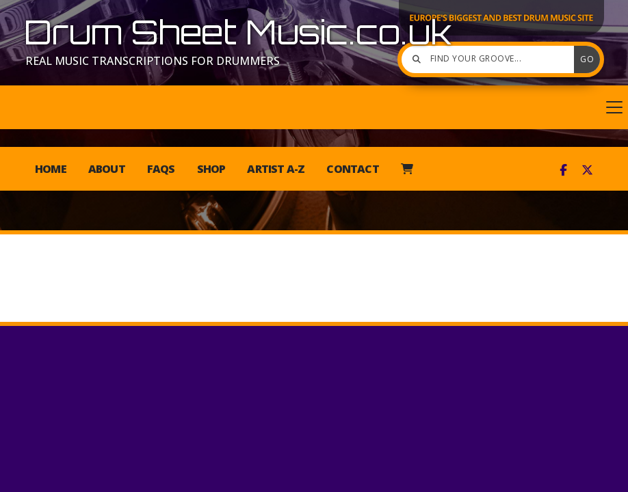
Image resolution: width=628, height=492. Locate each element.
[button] (314, 107)
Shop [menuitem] (211, 168)
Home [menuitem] (50, 168)
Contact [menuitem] (352, 168)
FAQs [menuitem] (161, 168)
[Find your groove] (491, 59)
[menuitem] (406, 169)
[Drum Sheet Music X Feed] (587, 170)
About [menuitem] (106, 168)
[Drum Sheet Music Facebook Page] (563, 170)
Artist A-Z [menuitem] (275, 168)
